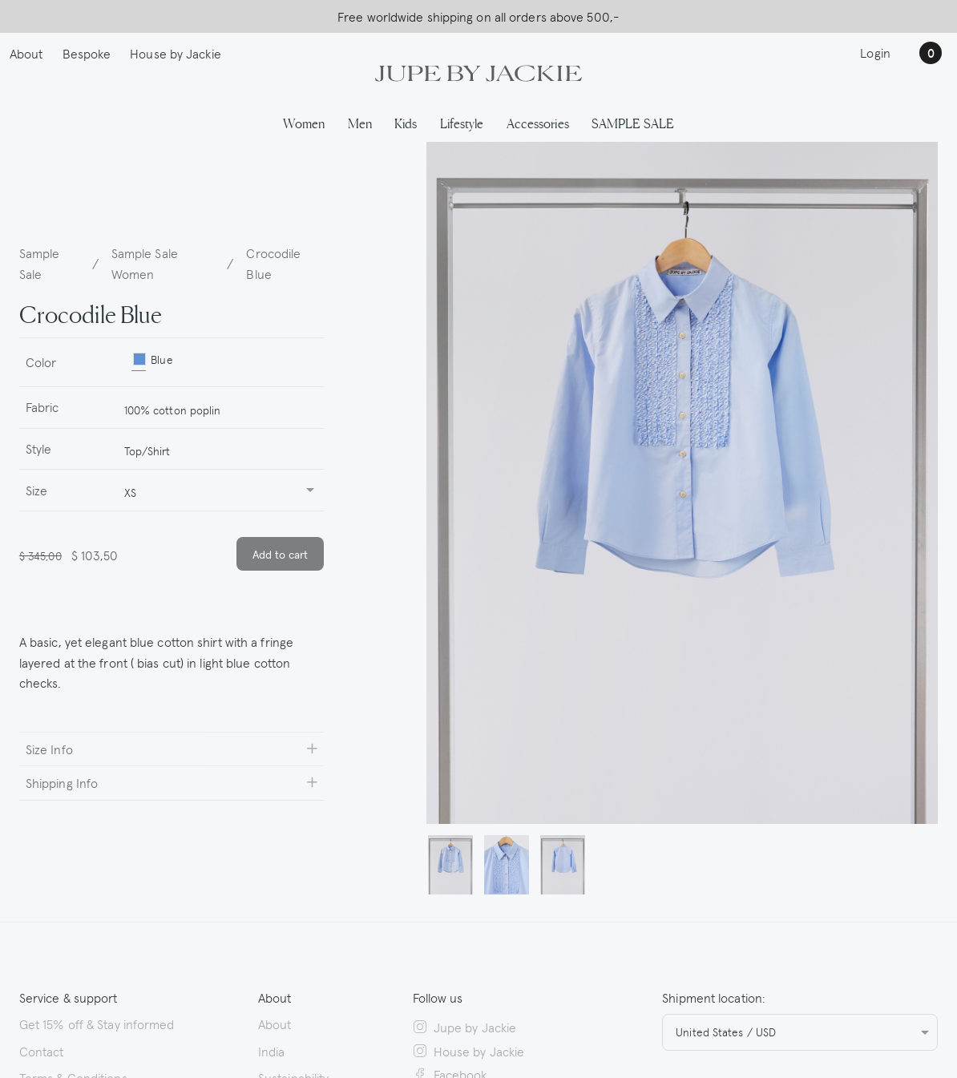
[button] (450, 866)
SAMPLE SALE (633, 122)
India (271, 1051)
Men (360, 122)
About (26, 53)
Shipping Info (62, 782)
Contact (41, 1051)
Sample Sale (39, 263)
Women (304, 122)
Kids (405, 122)
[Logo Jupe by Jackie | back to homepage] (478, 71)
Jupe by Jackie (465, 1027)
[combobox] (217, 407)
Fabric (42, 406)
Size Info (49, 748)
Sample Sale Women (144, 263)
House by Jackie (175, 53)
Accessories (538, 122)
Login (875, 52)
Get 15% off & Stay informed (97, 1023)
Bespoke (87, 53)
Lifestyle (462, 122)
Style (39, 448)
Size (36, 490)
